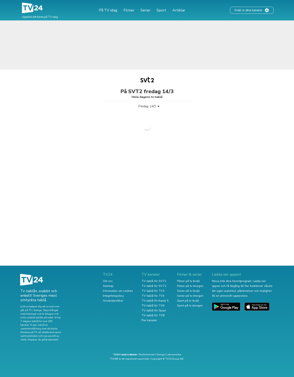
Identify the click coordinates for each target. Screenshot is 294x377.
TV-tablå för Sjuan (153, 310)
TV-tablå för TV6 (152, 306)
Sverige (161, 354)
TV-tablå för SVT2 (153, 286)
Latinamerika (174, 354)
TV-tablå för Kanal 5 (154, 301)
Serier (145, 10)
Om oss (108, 281)
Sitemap (108, 286)
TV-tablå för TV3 (152, 291)
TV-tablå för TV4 (152, 296)
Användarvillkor (113, 301)
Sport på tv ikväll (188, 301)
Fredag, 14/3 (147, 106)
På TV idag (108, 10)
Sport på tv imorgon (190, 306)
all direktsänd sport (49, 332)
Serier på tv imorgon (190, 296)
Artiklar (178, 10)
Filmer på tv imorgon (190, 286)
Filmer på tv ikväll (188, 281)
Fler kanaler (149, 320)
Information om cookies (118, 291)
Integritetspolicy (113, 296)
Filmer (129, 10)
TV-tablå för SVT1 (153, 281)
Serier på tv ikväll (188, 291)
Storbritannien (147, 354)
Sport (161, 10)
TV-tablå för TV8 (152, 315)
